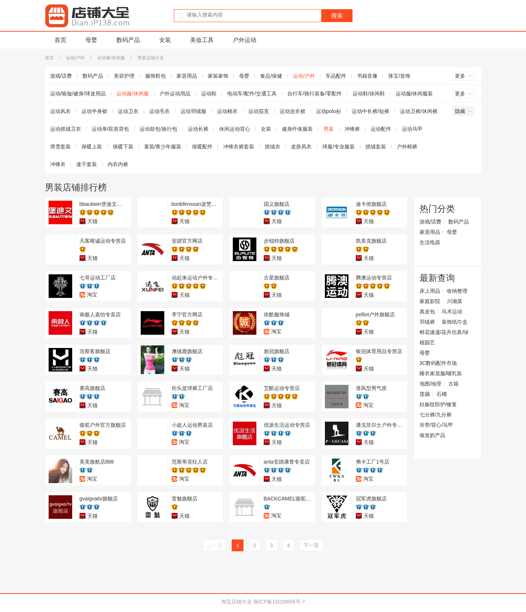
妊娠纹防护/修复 (438, 404)
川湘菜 (454, 301)
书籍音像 (367, 76)
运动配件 (381, 129)
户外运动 (244, 40)
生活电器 (430, 242)
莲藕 (425, 394)
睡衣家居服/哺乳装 (441, 373)
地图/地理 (431, 384)
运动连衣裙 (292, 111)
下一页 (311, 545)
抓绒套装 (375, 147)
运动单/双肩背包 (110, 129)
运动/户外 (75, 57)
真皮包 (427, 311)
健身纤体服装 (297, 129)
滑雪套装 (60, 147)
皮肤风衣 (301, 147)
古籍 (453, 384)
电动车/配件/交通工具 (252, 93)
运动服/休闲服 (111, 57)
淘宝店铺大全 (236, 602)
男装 (328, 129)
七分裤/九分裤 (436, 415)
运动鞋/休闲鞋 (369, 93)
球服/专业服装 (338, 147)
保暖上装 (91, 147)
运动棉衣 (227, 111)
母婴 (91, 40)
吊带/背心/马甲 (436, 425)
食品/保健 (271, 76)
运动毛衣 (159, 111)
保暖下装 (123, 147)
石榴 (441, 394)
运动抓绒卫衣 (65, 129)
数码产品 (128, 40)
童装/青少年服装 (163, 147)
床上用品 (430, 291)
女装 (165, 40)
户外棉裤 (407, 147)
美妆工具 (202, 40)
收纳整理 (457, 291)
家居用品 (186, 76)
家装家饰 (218, 76)
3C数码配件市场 (438, 363)
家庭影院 (430, 301)
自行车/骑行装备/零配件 (314, 93)
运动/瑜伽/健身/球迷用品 (78, 93)
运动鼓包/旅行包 (158, 129)
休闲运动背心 (234, 129)
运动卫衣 (128, 111)
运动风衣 (60, 111)
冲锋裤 (352, 129)
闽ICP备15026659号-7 (279, 602)
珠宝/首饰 (399, 76)
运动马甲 (412, 129)
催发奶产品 (432, 435)
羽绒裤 (427, 322)
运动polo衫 (328, 111)
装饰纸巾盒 (454, 322)
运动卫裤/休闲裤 (419, 111)
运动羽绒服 (193, 111)
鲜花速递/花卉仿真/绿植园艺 (444, 337)
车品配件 (336, 76)
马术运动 (452, 311)
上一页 (214, 545)
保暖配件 (202, 147)
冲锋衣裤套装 (238, 147)
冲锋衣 (58, 164)
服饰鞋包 (155, 76)
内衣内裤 (118, 164)
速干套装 (86, 164)
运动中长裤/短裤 (370, 111)
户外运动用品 (174, 93)
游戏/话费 (61, 76)
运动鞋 (209, 93)
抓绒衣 (272, 147)
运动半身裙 (94, 111)
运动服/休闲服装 (414, 93)
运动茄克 (258, 111)
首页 (60, 40)
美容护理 (124, 76)
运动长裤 (198, 129)
